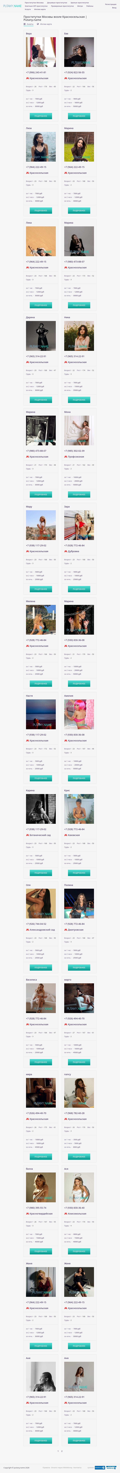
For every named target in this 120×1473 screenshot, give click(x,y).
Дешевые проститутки (57, 2)
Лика (29, 222)
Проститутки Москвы (34, 2)
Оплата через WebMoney (61, 1467)
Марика (68, 222)
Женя (29, 1263)
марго (67, 979)
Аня (28, 1358)
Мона (67, 412)
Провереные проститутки (62, 6)
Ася (66, 1168)
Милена (30, 601)
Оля (28, 885)
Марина (68, 128)
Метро (80, 6)
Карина (30, 790)
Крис (67, 790)
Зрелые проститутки (80, 2)
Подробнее (41, 116)
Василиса (31, 979)
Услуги (28, 9)
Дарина (30, 317)
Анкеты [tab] (29, 24)
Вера (29, 33)
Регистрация (110, 4)
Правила (46, 1467)
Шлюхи (91, 1467)
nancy (67, 1074)
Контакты (77, 1467)
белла (29, 1168)
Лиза (29, 128)
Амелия (68, 695)
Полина (68, 885)
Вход (114, 7)
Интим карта (40, 9)
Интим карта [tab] (44, 24)
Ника (67, 317)
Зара (67, 506)
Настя (29, 695)
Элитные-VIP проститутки (36, 6)
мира (29, 1074)
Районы (89, 6)
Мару (29, 506)
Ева (66, 33)
